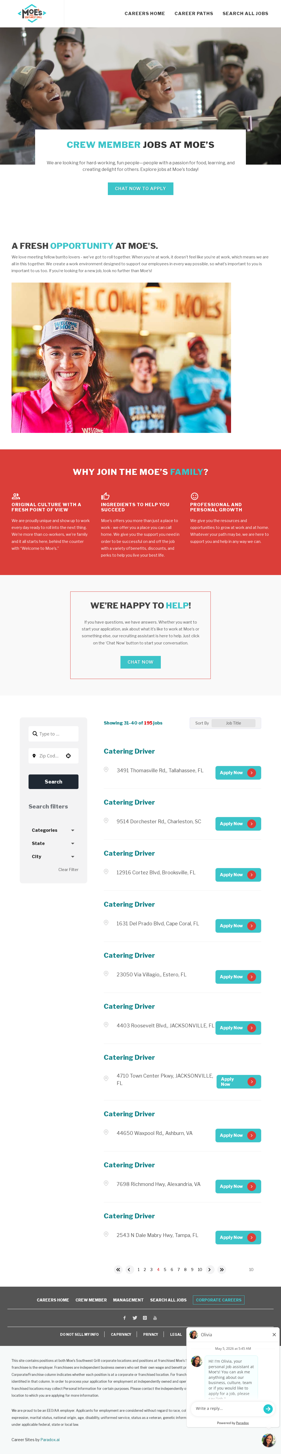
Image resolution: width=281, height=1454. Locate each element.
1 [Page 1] (138, 1269)
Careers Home (53, 1300)
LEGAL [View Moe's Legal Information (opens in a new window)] (176, 1334)
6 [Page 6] (172, 1269)
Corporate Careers (218, 1300)
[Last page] (221, 1269)
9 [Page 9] (192, 1269)
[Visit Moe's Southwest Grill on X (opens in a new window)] (134, 1318)
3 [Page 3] (151, 1269)
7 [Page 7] (179, 1269)
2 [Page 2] (145, 1269)
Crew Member (91, 1300)
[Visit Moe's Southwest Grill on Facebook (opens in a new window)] (124, 1318)
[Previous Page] (129, 1269)
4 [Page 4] (158, 1269)
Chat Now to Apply (140, 188)
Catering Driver (129, 751)
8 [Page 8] (185, 1269)
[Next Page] (210, 1269)
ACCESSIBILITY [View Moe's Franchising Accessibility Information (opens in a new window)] (207, 1334)
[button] (68, 755)
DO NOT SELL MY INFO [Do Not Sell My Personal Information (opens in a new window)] (79, 1334)
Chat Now (141, 662)
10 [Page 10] (200, 1269)
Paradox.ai (50, 1439)
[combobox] (53, 755)
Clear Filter (68, 875)
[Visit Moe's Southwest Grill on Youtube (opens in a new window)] (155, 1318)
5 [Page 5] (165, 1269)
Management (128, 1300)
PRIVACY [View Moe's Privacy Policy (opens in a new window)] (150, 1334)
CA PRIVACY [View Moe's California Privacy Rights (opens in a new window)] (121, 1334)
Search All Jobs (168, 1300)
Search (53, 782)
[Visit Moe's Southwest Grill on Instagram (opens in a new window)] (144, 1318)
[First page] (118, 1269)
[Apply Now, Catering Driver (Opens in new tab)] (238, 773)
